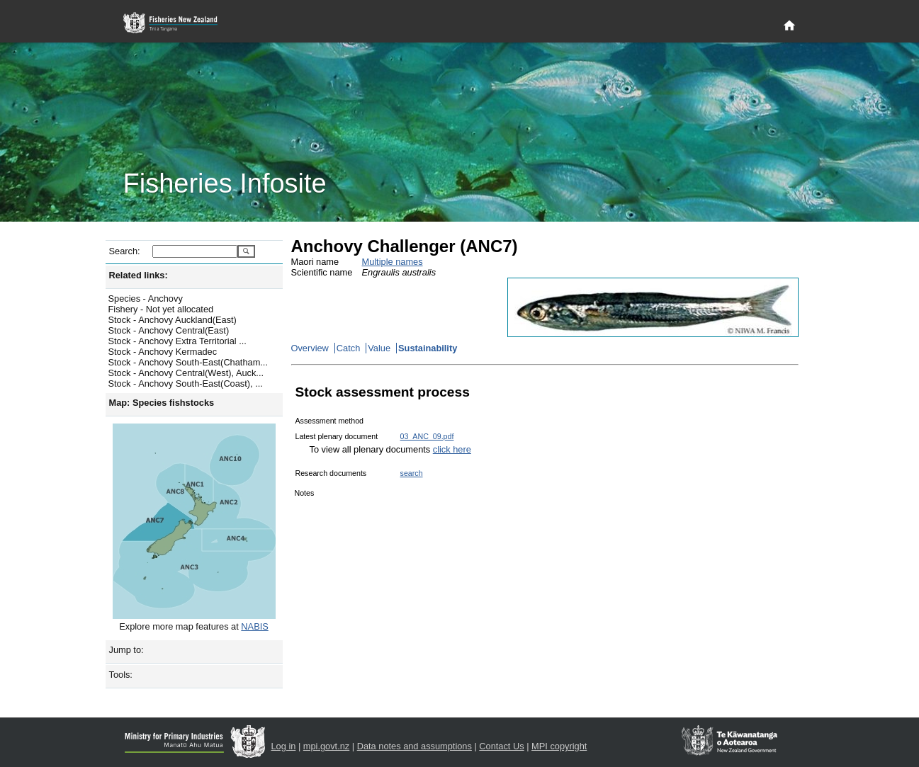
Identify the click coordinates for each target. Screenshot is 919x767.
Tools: (121, 674)
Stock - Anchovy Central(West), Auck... (186, 373)
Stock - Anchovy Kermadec (163, 351)
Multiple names (392, 261)
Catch (348, 348)
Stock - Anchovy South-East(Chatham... (188, 362)
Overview (310, 348)
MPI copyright (559, 746)
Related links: (138, 275)
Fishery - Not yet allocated (161, 309)
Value (379, 348)
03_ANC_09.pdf (427, 436)
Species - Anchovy (145, 298)
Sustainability (427, 348)
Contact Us (501, 746)
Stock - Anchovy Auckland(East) (172, 319)
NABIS (254, 626)
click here (452, 449)
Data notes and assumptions (414, 746)
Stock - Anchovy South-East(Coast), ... (185, 383)
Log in (283, 746)
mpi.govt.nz (326, 746)
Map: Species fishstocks (162, 402)
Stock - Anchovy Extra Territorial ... (177, 341)
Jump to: (126, 649)
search (411, 473)
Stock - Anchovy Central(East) (169, 330)
